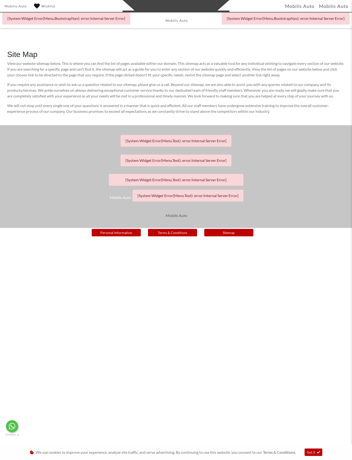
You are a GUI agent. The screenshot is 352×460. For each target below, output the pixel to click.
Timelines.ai (12, 434)
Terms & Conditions (172, 233)
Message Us (36, 426)
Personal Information (116, 233)
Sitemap (229, 233)
